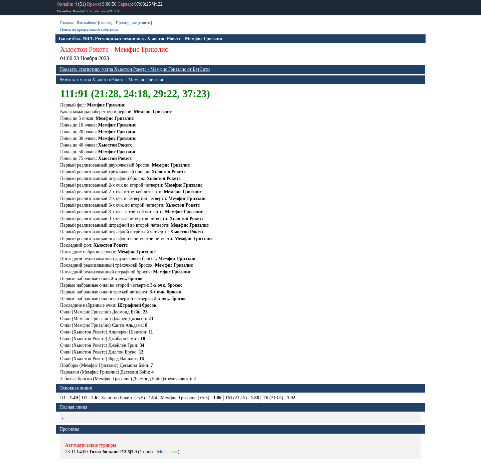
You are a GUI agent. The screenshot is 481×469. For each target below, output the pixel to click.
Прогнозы (69, 429)
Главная (66, 22)
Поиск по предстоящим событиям (89, 29)
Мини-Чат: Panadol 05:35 (74, 11)
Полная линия (73, 407)
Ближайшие (87, 22)
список (105, 22)
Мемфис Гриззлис (141, 49)
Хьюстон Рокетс (84, 49)
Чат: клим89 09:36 (107, 11)
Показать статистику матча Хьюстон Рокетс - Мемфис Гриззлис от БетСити (134, 69)
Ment (162, 451)
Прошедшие (126, 22)
